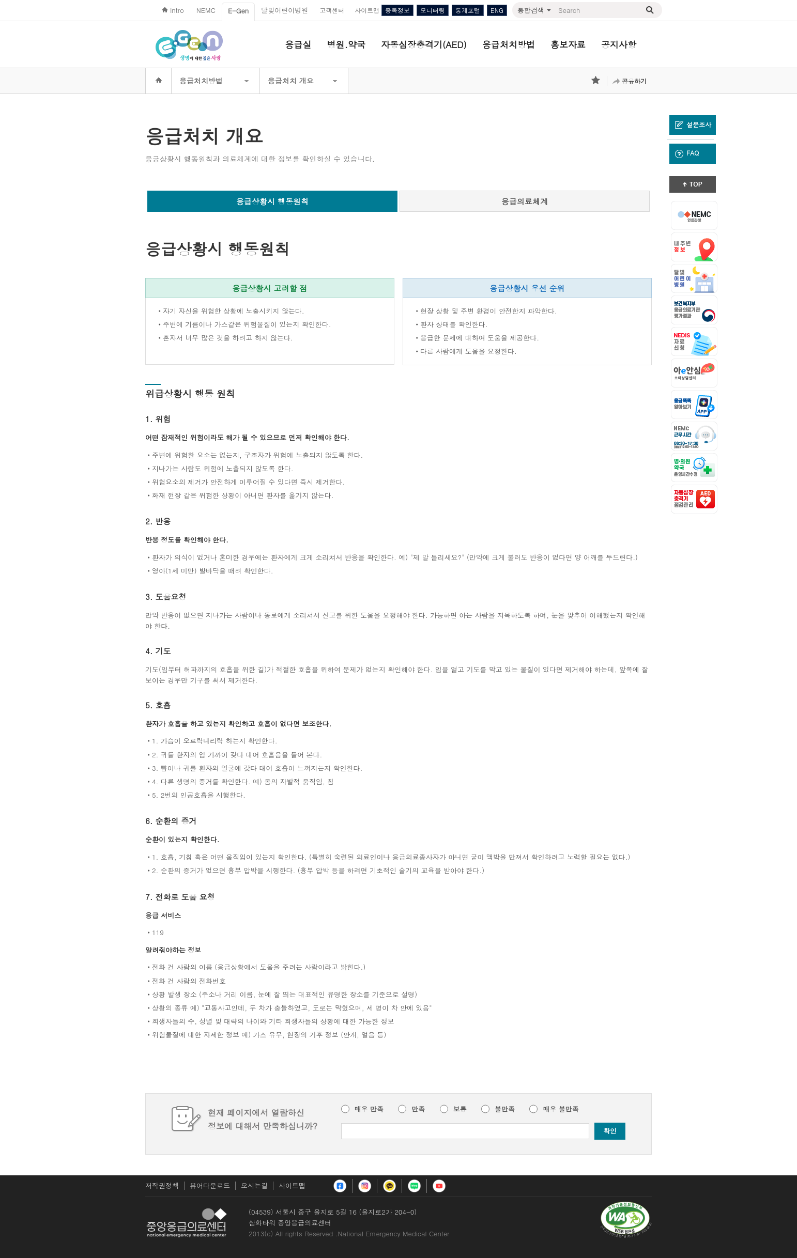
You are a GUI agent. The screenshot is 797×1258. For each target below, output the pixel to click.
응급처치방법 (508, 44)
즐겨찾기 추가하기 (596, 81)
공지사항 (618, 44)
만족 (418, 1109)
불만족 (505, 1109)
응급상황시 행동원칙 (272, 201)
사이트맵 (292, 1185)
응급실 (298, 44)
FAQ (687, 153)
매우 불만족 (560, 1109)
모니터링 (432, 10)
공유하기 (634, 80)
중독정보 (397, 10)
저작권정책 (162, 1185)
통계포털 (467, 10)
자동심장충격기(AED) (424, 44)
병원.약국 (346, 44)
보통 (460, 1109)
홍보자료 (568, 44)
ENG (497, 10)
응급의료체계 (524, 201)
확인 (610, 1131)
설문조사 (693, 124)
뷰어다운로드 (210, 1185)
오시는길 (254, 1185)
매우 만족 (369, 1109)
